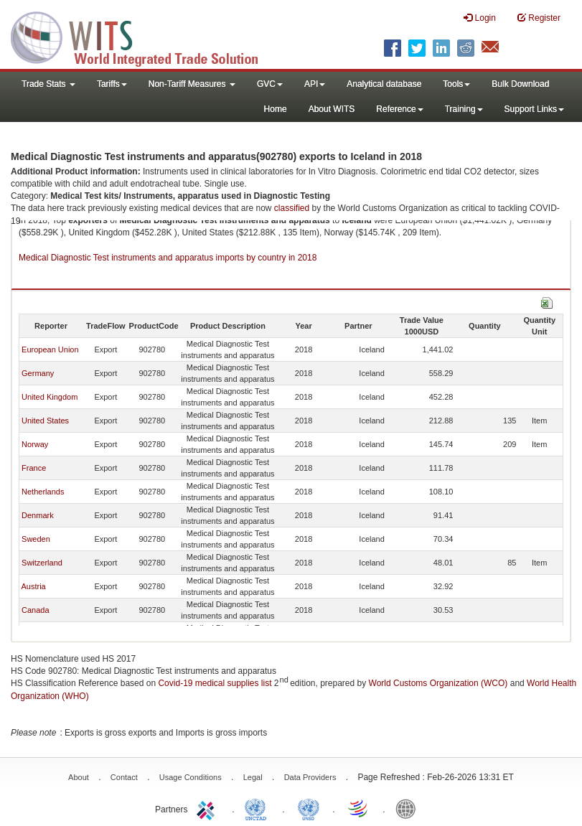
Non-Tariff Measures (192, 84)
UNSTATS (308, 808)
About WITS (332, 109)
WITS (143, 36)
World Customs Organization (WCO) (438, 683)
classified (291, 208)
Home (275, 109)
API (314, 84)
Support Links (534, 109)
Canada (36, 610)
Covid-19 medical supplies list (214, 683)
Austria (33, 586)
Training (464, 109)
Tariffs (112, 84)
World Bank (409, 808)
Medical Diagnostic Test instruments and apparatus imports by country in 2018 (167, 258)
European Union (50, 349)
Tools (456, 84)
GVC (270, 84)
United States (45, 420)
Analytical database (384, 84)
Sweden (36, 539)
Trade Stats (48, 84)
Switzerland (42, 562)
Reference (399, 109)
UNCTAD (258, 808)
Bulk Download (520, 84)
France (34, 468)
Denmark (38, 515)
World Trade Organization (358, 808)
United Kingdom (50, 397)
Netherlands (43, 491)
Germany (38, 373)
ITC (208, 808)
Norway (35, 444)
